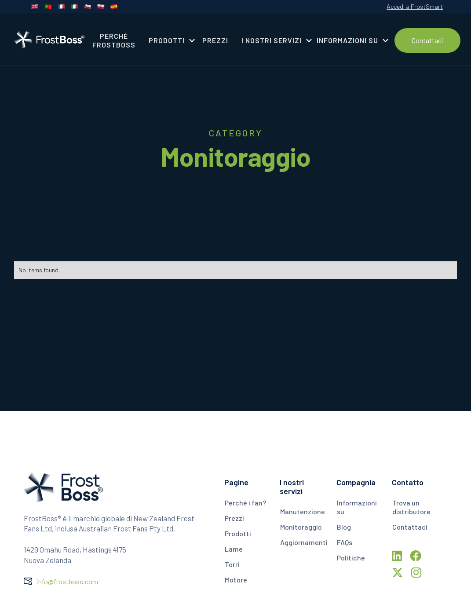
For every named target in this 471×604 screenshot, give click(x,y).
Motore (236, 579)
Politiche (351, 557)
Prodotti (238, 533)
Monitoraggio (301, 527)
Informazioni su (357, 507)
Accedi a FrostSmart (415, 6)
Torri (232, 564)
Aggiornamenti (304, 542)
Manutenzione (302, 511)
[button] (168, 40)
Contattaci (427, 40)
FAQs (344, 542)
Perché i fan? (245, 502)
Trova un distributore (411, 507)
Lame (234, 549)
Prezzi (234, 518)
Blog (344, 527)
